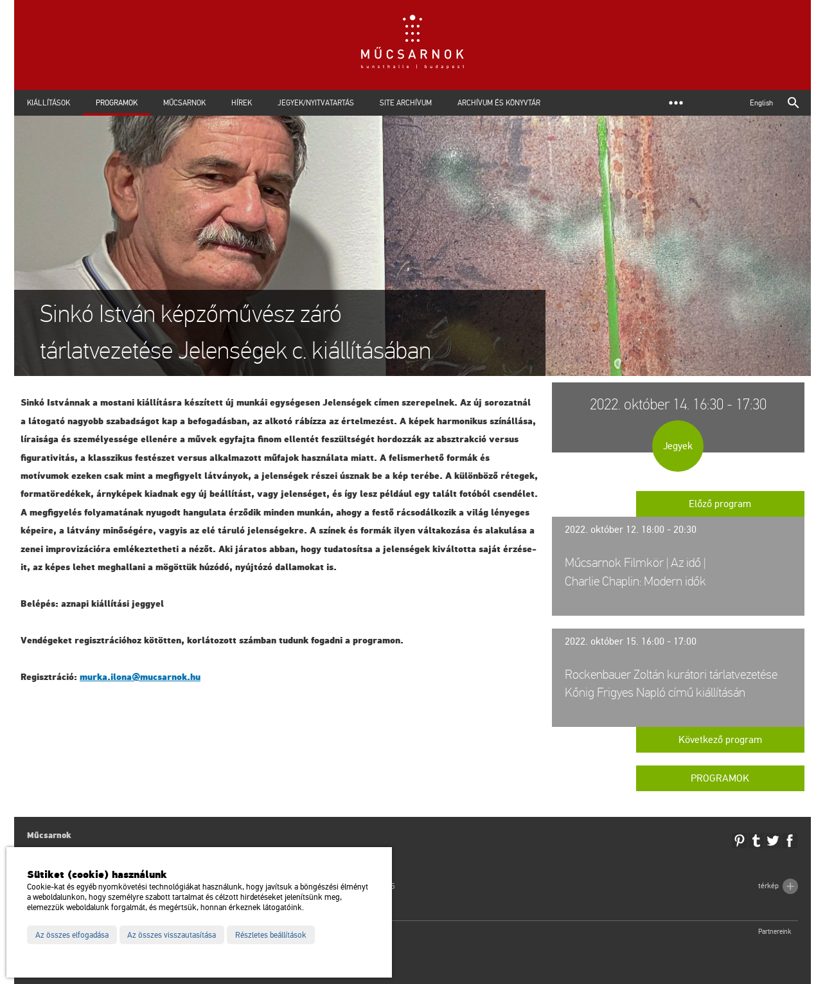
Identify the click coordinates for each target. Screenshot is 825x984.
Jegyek (678, 446)
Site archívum (406, 102)
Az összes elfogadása (72, 935)
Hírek (241, 102)
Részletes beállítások (270, 935)
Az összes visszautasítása (171, 935)
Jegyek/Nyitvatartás (316, 102)
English (761, 102)
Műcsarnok (184, 102)
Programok (117, 102)
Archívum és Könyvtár (498, 102)
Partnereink (775, 931)
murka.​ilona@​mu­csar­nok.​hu (140, 677)
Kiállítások (48, 102)
